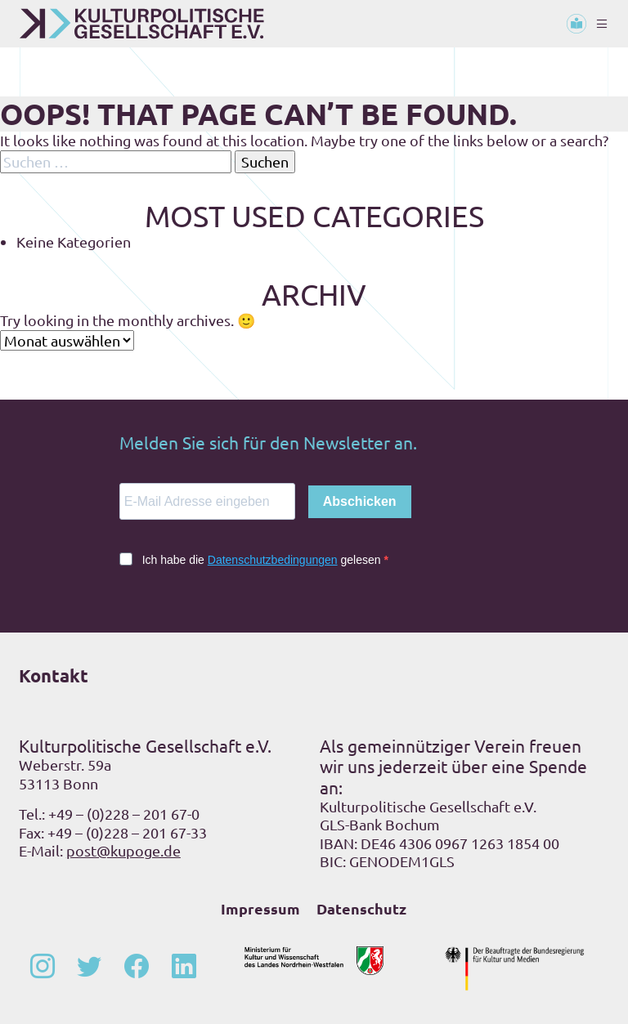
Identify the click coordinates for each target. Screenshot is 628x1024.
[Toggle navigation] (601, 23)
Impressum (260, 908)
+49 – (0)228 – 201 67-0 (124, 813)
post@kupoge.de (123, 850)
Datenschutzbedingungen (273, 559)
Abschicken (360, 501)
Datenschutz (361, 908)
